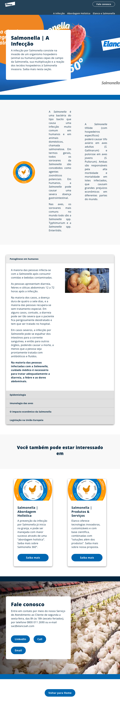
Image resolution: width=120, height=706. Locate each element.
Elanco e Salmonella (104, 13)
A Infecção (59, 13)
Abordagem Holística (78, 13)
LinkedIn (20, 641)
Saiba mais (33, 560)
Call (39, 641)
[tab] (60, 261)
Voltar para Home (60, 695)
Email (18, 653)
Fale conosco (103, 4)
